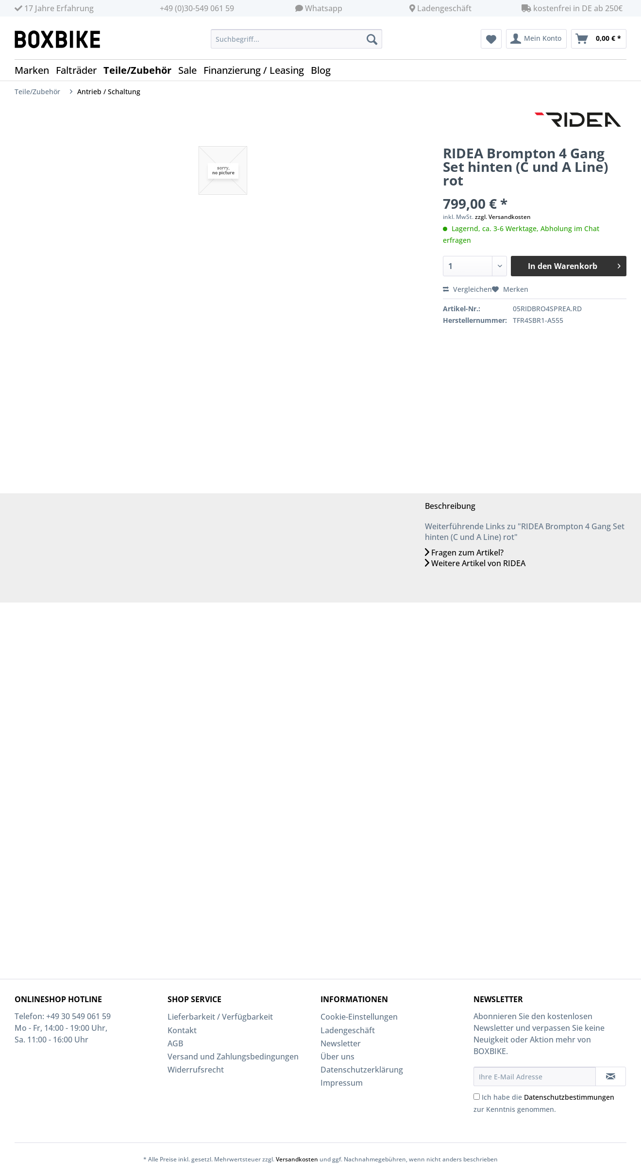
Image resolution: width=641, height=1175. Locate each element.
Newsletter (340, 1043)
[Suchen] (372, 39)
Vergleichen (467, 289)
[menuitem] (296, 43)
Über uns (337, 1056)
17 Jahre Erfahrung (54, 8)
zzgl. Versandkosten (503, 217)
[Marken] (35, 70)
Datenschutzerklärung (361, 1069)
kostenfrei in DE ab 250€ (572, 8)
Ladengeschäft (444, 8)
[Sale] (190, 70)
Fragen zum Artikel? (464, 552)
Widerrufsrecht (196, 1069)
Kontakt (182, 1030)
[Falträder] (79, 70)
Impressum (341, 1082)
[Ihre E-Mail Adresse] (534, 1076)
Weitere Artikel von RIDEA (475, 563)
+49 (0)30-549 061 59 (197, 8)
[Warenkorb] (598, 39)
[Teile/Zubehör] (140, 70)
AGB (175, 1043)
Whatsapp (323, 8)
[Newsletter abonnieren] (610, 1076)
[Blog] (324, 70)
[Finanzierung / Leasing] (257, 70)
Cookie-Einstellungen (359, 1016)
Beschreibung (450, 506)
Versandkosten (297, 1159)
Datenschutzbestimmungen (569, 1097)
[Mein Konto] (536, 39)
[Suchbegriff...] (296, 39)
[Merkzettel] (491, 39)
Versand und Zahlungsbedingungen (233, 1056)
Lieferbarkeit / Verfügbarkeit (220, 1016)
